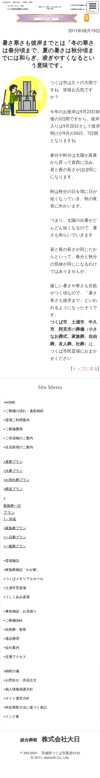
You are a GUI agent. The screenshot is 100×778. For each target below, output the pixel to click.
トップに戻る (85, 368)
